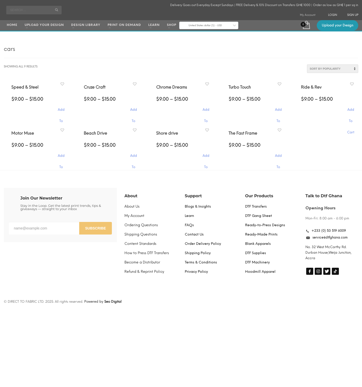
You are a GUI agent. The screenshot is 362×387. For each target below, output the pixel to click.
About (131, 196)
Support (193, 196)
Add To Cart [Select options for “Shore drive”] (205, 158)
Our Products (259, 196)
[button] (63, 84)
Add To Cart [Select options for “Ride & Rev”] (350, 112)
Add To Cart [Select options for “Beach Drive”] (133, 158)
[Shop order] (332, 68)
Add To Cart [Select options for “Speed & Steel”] (61, 112)
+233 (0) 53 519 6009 (328, 231)
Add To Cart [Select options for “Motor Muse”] (61, 158)
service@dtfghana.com (330, 237)
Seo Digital (112, 301)
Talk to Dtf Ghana (323, 196)
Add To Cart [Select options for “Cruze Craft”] (133, 112)
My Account (307, 15)
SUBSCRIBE (95, 228)
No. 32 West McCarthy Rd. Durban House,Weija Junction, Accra (328, 252)
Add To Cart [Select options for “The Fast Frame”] (278, 158)
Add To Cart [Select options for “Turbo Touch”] (278, 112)
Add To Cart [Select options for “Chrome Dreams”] (205, 112)
